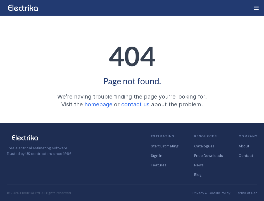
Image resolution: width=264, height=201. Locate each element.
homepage (98, 104)
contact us (135, 104)
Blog (198, 174)
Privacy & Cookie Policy (211, 193)
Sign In (156, 155)
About (244, 146)
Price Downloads (208, 155)
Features (159, 165)
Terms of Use (246, 193)
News (199, 165)
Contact (246, 155)
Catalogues (204, 146)
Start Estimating (165, 146)
